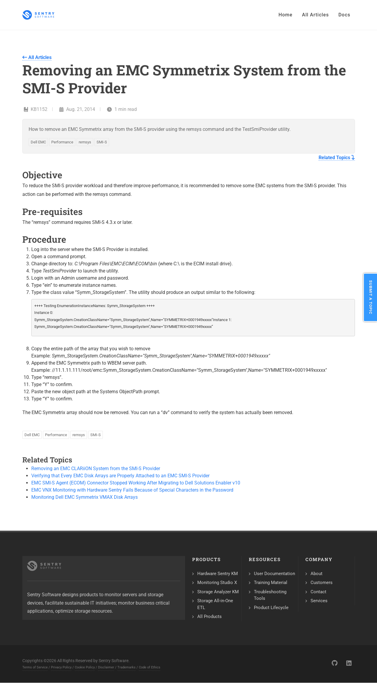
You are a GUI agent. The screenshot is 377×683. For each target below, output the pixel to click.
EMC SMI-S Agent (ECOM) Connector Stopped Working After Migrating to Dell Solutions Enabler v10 (135, 483)
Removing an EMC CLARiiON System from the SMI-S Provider (95, 468)
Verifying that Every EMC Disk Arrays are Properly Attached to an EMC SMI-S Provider (120, 475)
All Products (209, 616)
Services (319, 600)
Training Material (270, 582)
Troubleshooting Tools (270, 595)
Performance (62, 142)
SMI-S (102, 142)
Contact (318, 591)
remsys (85, 142)
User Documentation (274, 573)
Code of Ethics (149, 667)
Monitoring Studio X (217, 582)
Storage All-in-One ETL (215, 604)
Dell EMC (38, 142)
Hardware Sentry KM (217, 573)
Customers (322, 582)
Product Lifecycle (271, 607)
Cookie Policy (85, 667)
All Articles (37, 57)
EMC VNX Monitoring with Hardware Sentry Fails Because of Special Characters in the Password (132, 490)
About (316, 573)
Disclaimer (106, 667)
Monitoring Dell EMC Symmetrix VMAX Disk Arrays (84, 497)
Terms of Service (35, 667)
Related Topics (337, 157)
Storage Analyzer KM (218, 591)
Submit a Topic (370, 297)
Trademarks (126, 667)
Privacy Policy (61, 667)
